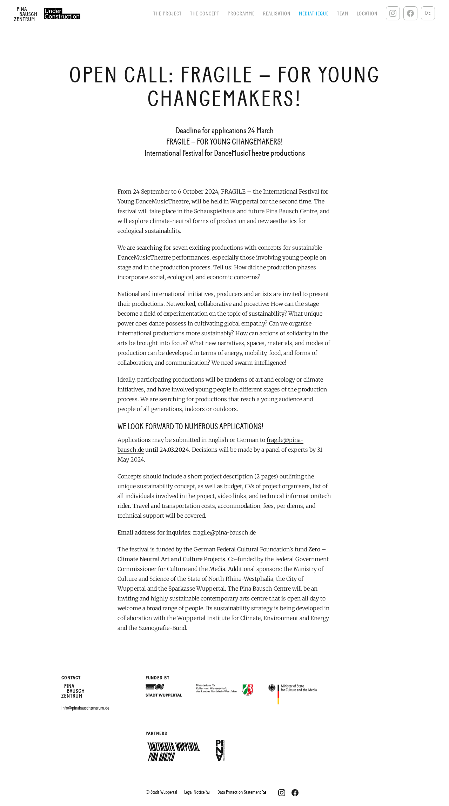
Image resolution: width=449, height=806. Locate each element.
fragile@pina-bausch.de (224, 532)
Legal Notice (197, 792)
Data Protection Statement (241, 792)
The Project (167, 14)
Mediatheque (314, 14)
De (428, 13)
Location (367, 14)
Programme (241, 14)
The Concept (204, 14)
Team (342, 14)
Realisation (276, 14)
